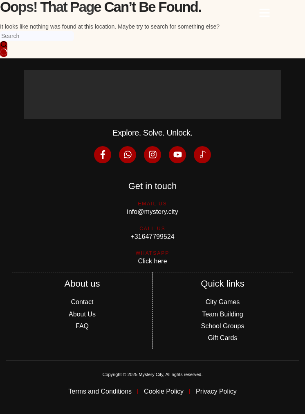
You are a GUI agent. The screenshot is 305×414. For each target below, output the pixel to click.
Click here (152, 261)
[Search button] (3, 48)
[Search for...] (37, 36)
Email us (152, 204)
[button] (264, 12)
